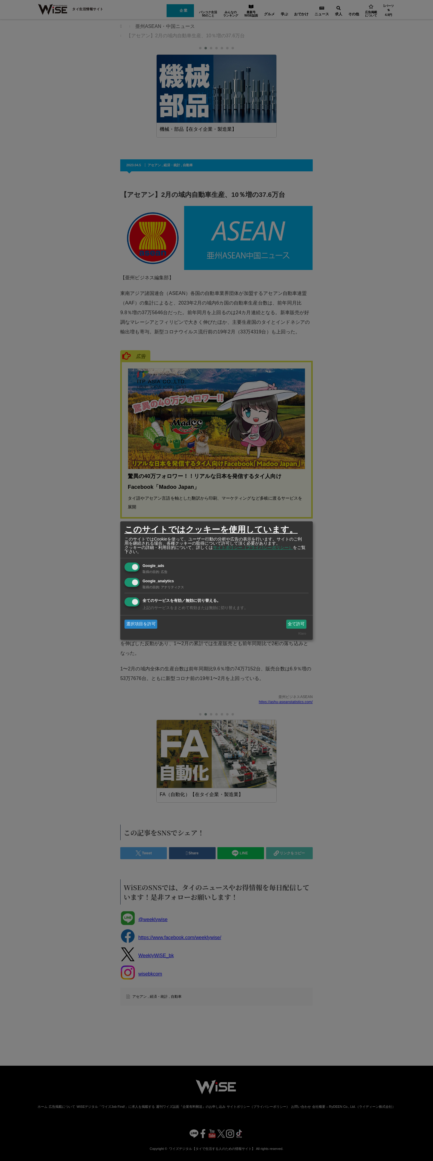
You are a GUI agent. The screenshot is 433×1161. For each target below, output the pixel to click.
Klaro (302, 634)
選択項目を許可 (141, 623)
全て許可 (296, 623)
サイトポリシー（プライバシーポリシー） (253, 547)
